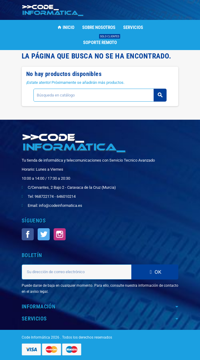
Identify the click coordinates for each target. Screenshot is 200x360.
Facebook (28, 234)
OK (154, 272)
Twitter (44, 234)
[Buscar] (99, 95)
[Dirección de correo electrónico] (76, 271)
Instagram (60, 234)
